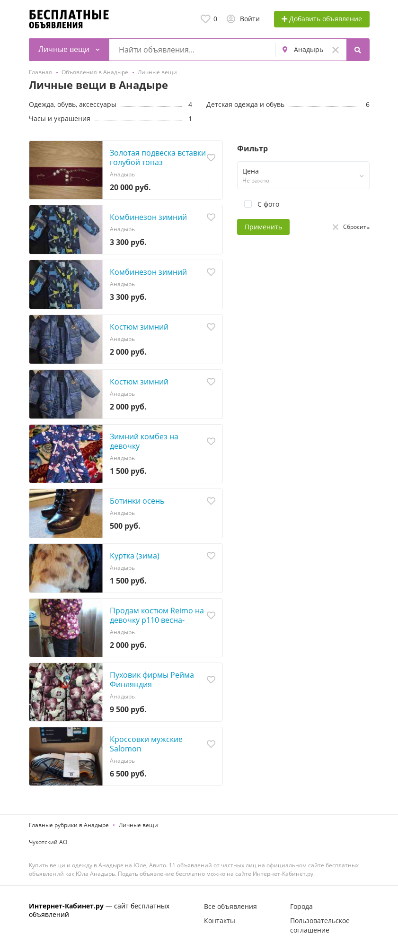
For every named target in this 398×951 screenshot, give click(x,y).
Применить (263, 226)
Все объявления (230, 906)
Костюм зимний (139, 327)
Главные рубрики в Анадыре (69, 825)
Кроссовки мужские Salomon (146, 744)
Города (301, 906)
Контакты (219, 920)
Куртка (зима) (134, 555)
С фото (258, 204)
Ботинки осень (137, 501)
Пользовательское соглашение (320, 925)
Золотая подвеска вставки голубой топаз (158, 157)
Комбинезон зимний (148, 217)
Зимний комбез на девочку (144, 441)
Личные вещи (138, 825)
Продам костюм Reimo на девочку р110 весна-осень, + (157, 620)
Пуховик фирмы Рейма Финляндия (152, 679)
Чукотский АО (48, 842)
